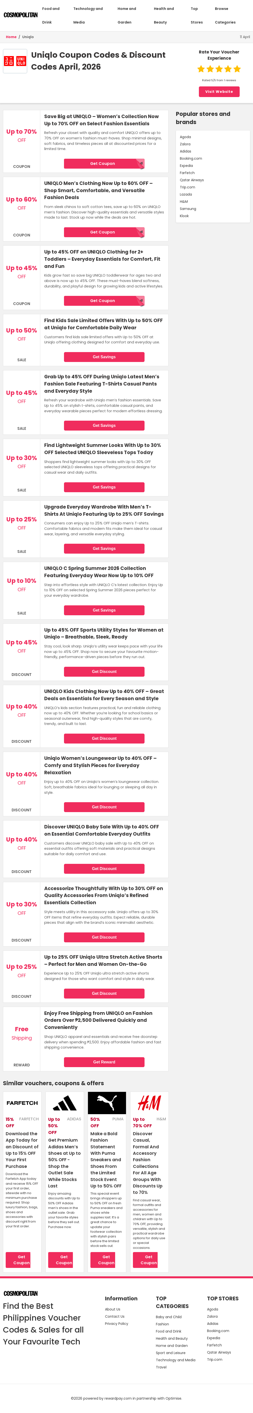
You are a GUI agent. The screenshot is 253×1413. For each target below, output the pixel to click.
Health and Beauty (164, 15)
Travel (161, 1367)
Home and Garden (127, 15)
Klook (184, 215)
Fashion (162, 1324)
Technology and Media (88, 15)
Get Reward (104, 1062)
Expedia (186, 165)
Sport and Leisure (171, 1352)
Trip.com (187, 187)
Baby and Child (169, 1316)
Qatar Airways (192, 180)
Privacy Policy (116, 1323)
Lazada (186, 194)
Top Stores (197, 15)
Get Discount (104, 671)
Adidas (185, 151)
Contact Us (115, 1316)
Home (11, 37)
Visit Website (219, 91)
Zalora (185, 144)
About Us (112, 1309)
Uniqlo (28, 37)
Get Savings (104, 357)
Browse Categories (225, 15)
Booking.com (191, 158)
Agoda (185, 136)
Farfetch (187, 172)
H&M (184, 201)
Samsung (188, 208)
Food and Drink (51, 15)
